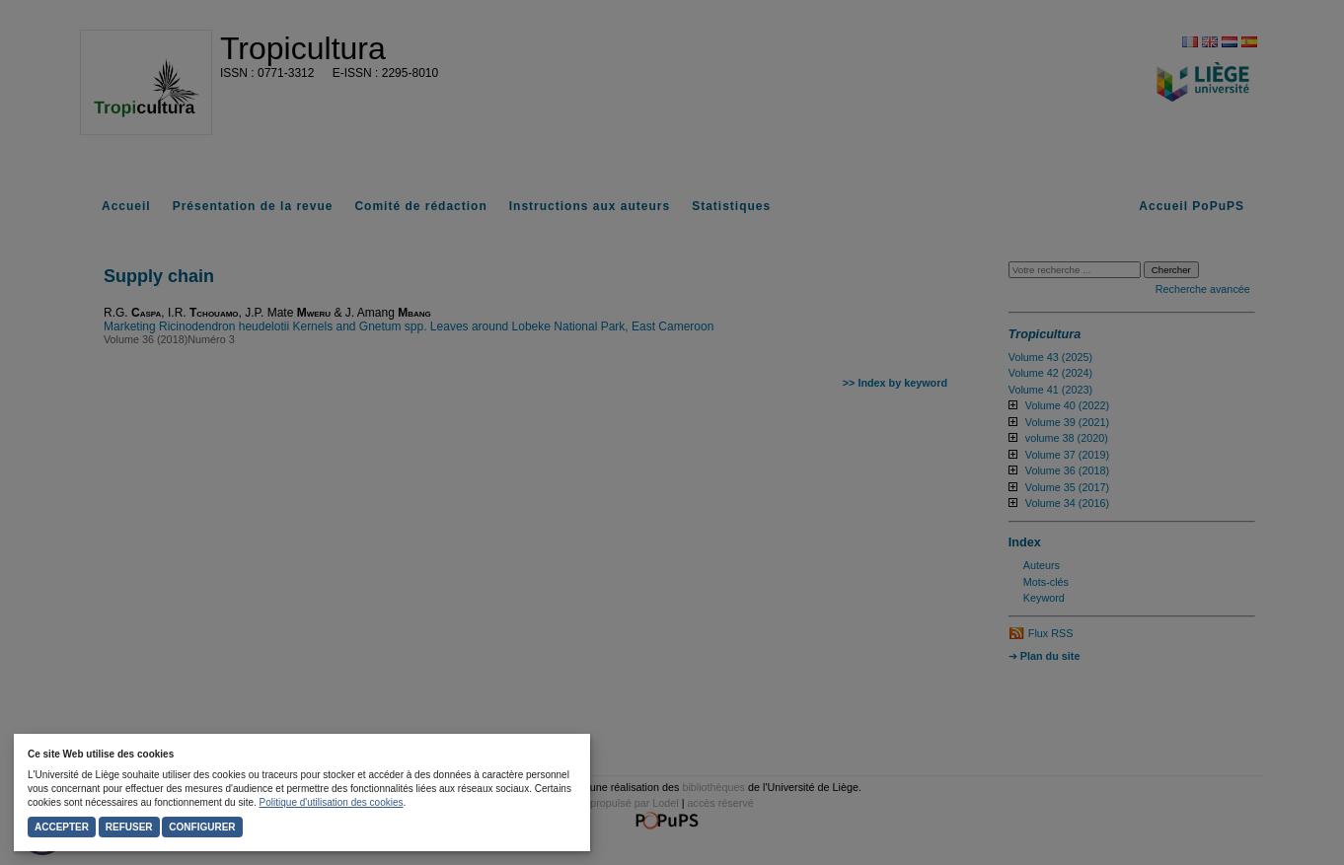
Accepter (62, 827)
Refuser (129, 827)
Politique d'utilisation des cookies (332, 802)
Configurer (202, 827)
